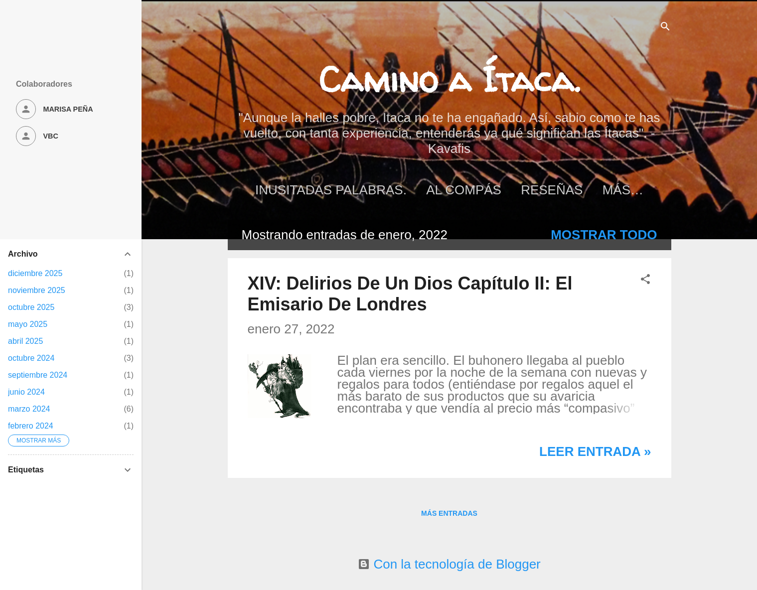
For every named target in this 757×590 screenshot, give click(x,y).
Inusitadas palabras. (331, 189)
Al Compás (463, 189)
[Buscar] (665, 27)
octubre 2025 (31, 307)
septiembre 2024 (37, 375)
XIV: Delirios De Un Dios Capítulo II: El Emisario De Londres (410, 293)
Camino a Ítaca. (449, 79)
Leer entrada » (595, 451)
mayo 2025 (27, 324)
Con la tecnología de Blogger (449, 564)
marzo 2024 (29, 409)
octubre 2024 (31, 358)
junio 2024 (26, 392)
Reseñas (552, 189)
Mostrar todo (604, 234)
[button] (645, 280)
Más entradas (449, 513)
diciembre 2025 (35, 273)
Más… (623, 189)
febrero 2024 (30, 426)
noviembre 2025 (36, 290)
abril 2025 (25, 341)
